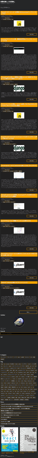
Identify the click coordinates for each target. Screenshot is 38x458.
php (26, 370)
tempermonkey (27, 393)
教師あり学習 (24, 397)
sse (20, 393)
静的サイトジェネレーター (5, 378)
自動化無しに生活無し (7, 1)
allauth (11, 370)
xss (6, 395)
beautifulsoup (20, 372)
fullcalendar (9, 389)
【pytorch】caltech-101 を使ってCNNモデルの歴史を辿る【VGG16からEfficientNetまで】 (17, 406)
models (31, 389)
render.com (2, 393)
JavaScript (4, 19)
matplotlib (19, 378)
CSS (9, 226)
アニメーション (11, 395)
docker (25, 372)
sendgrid (32, 374)
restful (36, 370)
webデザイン (3, 395)
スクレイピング (23, 368)
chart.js (21, 374)
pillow (21, 391)
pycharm (25, 391)
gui (16, 389)
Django (4, 84)
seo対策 (17, 393)
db (33, 387)
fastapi (25, 374)
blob (22, 387)
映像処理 (2, 359)
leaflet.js (11, 372)
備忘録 (2, 387)
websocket (5, 374)
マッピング (8, 376)
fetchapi (2, 389)
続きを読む (32, 34)
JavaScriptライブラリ (6, 171)
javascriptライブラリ (21, 370)
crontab (14, 378)
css (16, 378)
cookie (22, 380)
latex (26, 389)
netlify (8, 391)
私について (11, 399)
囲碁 (16, 397)
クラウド (16, 395)
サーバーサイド (7, 142)
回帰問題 (12, 397)
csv (31, 387)
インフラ (15, 357)
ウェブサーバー (7, 380)
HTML (7, 226)
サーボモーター (21, 395)
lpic (35, 372)
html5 (18, 368)
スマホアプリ (32, 395)
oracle (23, 378)
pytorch (26, 378)
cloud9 (29, 387)
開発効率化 (14, 387)
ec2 (8, 372)
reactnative (33, 391)
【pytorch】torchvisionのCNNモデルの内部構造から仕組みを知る (13, 404)
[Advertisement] (19, 346)
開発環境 (35, 376)
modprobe (35, 389)
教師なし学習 (29, 397)
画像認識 (6, 399)
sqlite (32, 378)
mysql (2, 391)
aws (18, 374)
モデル (31, 376)
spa (29, 378)
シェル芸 (26, 395)
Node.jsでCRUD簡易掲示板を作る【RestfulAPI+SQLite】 (11, 412)
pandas (17, 376)
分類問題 (8, 397)
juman (21, 389)
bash (32, 368)
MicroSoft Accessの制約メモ (6, 417)
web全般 (22, 357)
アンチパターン (6, 368)
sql (14, 372)
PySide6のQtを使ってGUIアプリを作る (8, 423)
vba (31, 393)
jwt (23, 389)
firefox (6, 389)
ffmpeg (25, 380)
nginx (16, 370)
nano (4, 391)
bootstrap (25, 387)
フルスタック (27, 357)
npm (1, 374)
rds (29, 391)
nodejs (11, 391)
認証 (13, 370)
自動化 (9, 387)
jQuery (4, 226)
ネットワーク (3, 376)
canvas (19, 380)
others (19, 357)
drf (34, 368)
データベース (3, 370)
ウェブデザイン (9, 19)
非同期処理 (22, 399)
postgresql (32, 370)
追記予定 (16, 84)
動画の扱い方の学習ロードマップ (7, 410)
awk (19, 387)
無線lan (34, 397)
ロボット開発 (32, 357)
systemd (23, 393)
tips (12, 19)
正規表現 (5, 387)
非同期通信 (26, 399)
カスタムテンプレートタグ (12, 374)
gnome (14, 389)
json (33, 380)
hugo (33, 372)
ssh (19, 376)
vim (16, 372)
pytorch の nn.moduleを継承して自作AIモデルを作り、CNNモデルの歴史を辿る (15, 408)
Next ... (28, 312)
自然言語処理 (16, 399)
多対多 (19, 397)
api (17, 387)
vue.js (35, 378)
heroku (2, 368)
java (18, 389)
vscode (34, 393)
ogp (15, 391)
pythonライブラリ (13, 368)
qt (27, 391)
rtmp (6, 393)
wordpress (22, 376)
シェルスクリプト (4, 372)
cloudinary (13, 376)
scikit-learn (9, 393)
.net (16, 380)
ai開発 (8, 370)
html (30, 372)
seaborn (14, 393)
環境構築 (12, 380)
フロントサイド (7, 169)
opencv (18, 391)
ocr (13, 391)
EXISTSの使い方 (4, 419)
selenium (28, 374)
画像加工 (2, 399)
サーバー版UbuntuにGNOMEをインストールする (10, 415)
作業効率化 (29, 368)
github (28, 372)
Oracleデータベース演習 (5, 421)
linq (28, 389)
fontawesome (30, 380)
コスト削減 (27, 376)
